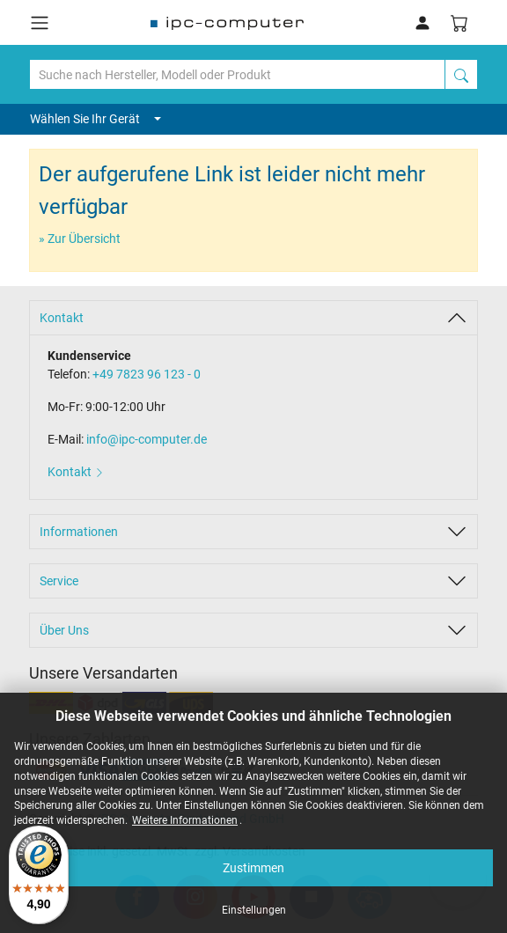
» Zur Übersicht (80, 238)
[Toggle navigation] (39, 22)
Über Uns (64, 630)
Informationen (79, 532)
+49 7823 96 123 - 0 (146, 374)
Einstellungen (254, 910)
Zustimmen (253, 868)
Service (59, 581)
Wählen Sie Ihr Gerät (95, 119)
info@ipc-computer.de (146, 439)
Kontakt (62, 318)
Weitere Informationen (185, 820)
